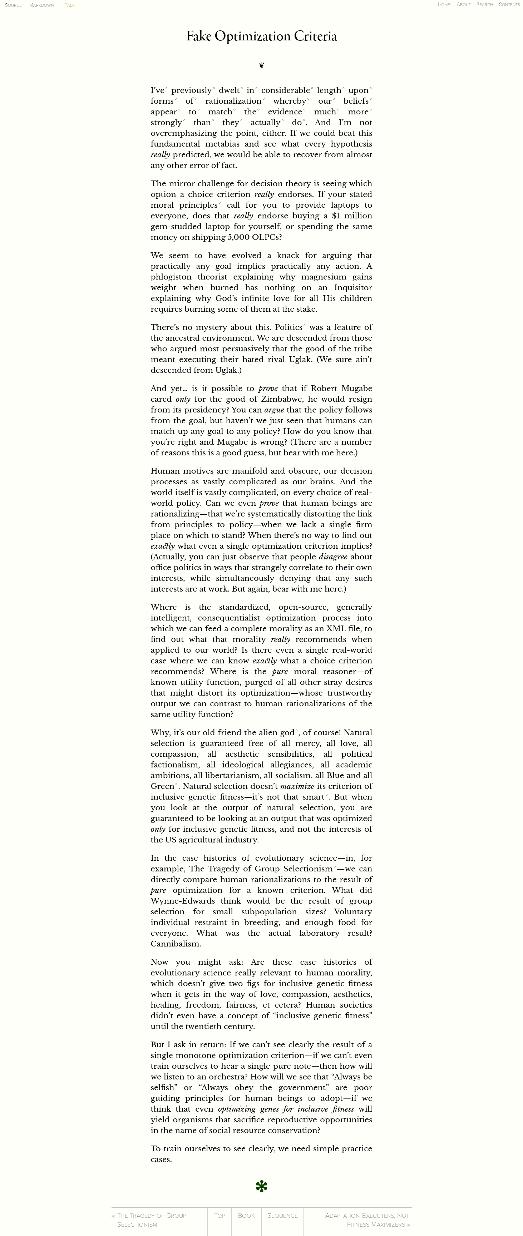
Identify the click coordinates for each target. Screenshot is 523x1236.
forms (162, 101)
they (231, 122)
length (329, 90)
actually (265, 122)
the (250, 112)
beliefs (356, 101)
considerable (285, 90)
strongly (166, 122)
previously (191, 90)
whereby (289, 101)
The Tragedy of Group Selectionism (261, 869)
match (220, 112)
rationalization (233, 101)
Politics (288, 327)
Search (485, 4)
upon (359, 90)
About (464, 4)
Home (444, 4)
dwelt (229, 90)
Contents (509, 4)
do (297, 122)
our (325, 101)
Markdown (41, 5)
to (193, 112)
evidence (285, 112)
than (202, 122)
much (325, 112)
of (189, 101)
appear (164, 112)
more (358, 112)
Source (13, 5)
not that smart (295, 797)
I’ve (157, 90)
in (251, 90)
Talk (70, 5)
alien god (277, 732)
